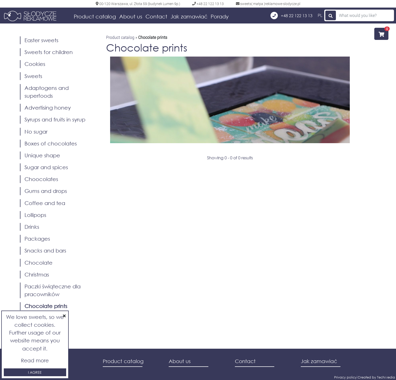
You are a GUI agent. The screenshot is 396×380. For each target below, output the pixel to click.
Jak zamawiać (189, 16)
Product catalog (95, 16)
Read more (35, 360)
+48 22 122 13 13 (291, 15)
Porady (220, 16)
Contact (156, 16)
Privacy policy (345, 377)
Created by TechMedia (376, 377)
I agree (35, 372)
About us (130, 16)
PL (320, 15)
